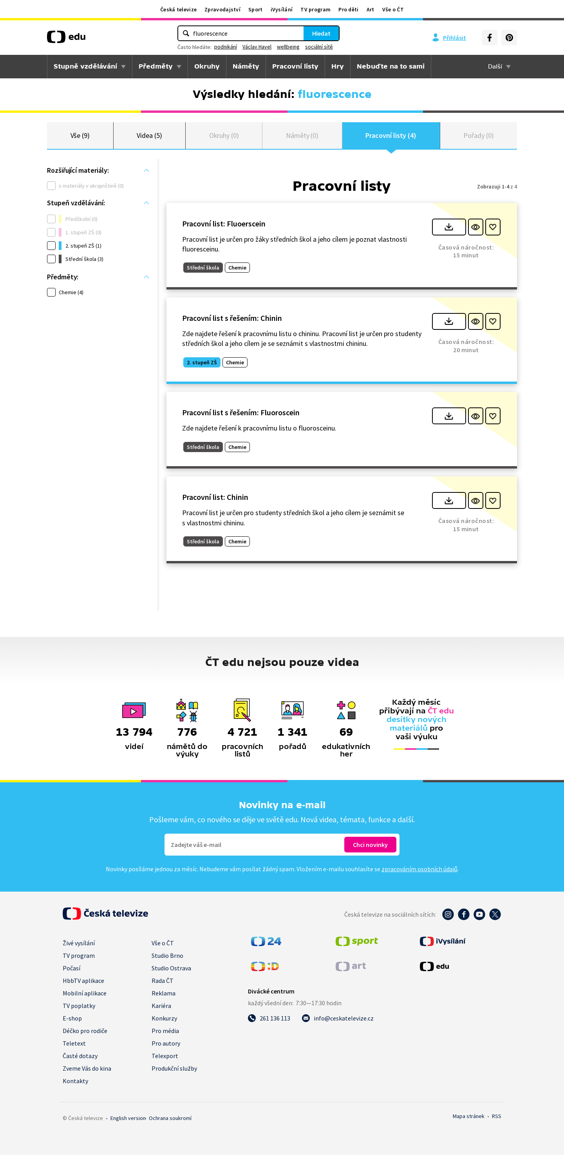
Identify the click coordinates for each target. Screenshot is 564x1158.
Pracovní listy (295, 66)
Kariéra (161, 1009)
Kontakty (75, 1084)
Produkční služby (174, 1071)
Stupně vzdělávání (85, 66)
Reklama (163, 996)
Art (370, 9)
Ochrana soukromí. (170, 1121)
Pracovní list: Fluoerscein (224, 227)
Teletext (74, 1046)
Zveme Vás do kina (87, 1071)
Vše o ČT (393, 9)
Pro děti (348, 9)
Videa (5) (149, 136)
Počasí (71, 971)
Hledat (321, 33)
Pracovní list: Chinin (215, 500)
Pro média (165, 1034)
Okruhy (207, 66)
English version (128, 1121)
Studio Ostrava (171, 971)
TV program (315, 9)
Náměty (246, 66)
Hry (337, 66)
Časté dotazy (80, 1059)
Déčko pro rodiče (85, 1034)
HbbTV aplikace (83, 984)
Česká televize (178, 9)
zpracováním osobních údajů (419, 872)
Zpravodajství (222, 9)
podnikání (225, 46)
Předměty (156, 66)
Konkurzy (164, 1021)
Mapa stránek (468, 1119)
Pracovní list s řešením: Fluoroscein (241, 416)
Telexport (165, 1059)
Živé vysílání (79, 946)
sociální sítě (319, 46)
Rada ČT (163, 984)
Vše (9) (80, 136)
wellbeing (288, 46)
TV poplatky (79, 1009)
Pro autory (166, 1046)
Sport (255, 9)
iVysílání (282, 9)
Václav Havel (256, 46)
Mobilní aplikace (85, 996)
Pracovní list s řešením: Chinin (232, 321)
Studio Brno (167, 959)
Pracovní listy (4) (390, 136)
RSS (496, 1119)
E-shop (72, 1021)
